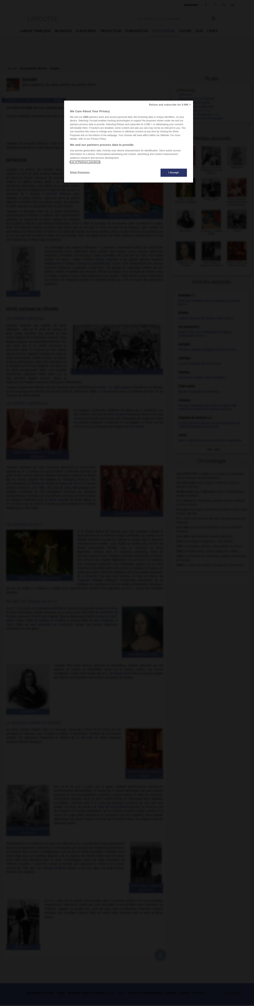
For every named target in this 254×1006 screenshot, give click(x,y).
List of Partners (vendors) (85, 162)
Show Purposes (80, 172)
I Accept (173, 172)
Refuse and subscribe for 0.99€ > (170, 104)
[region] (128, 142)
